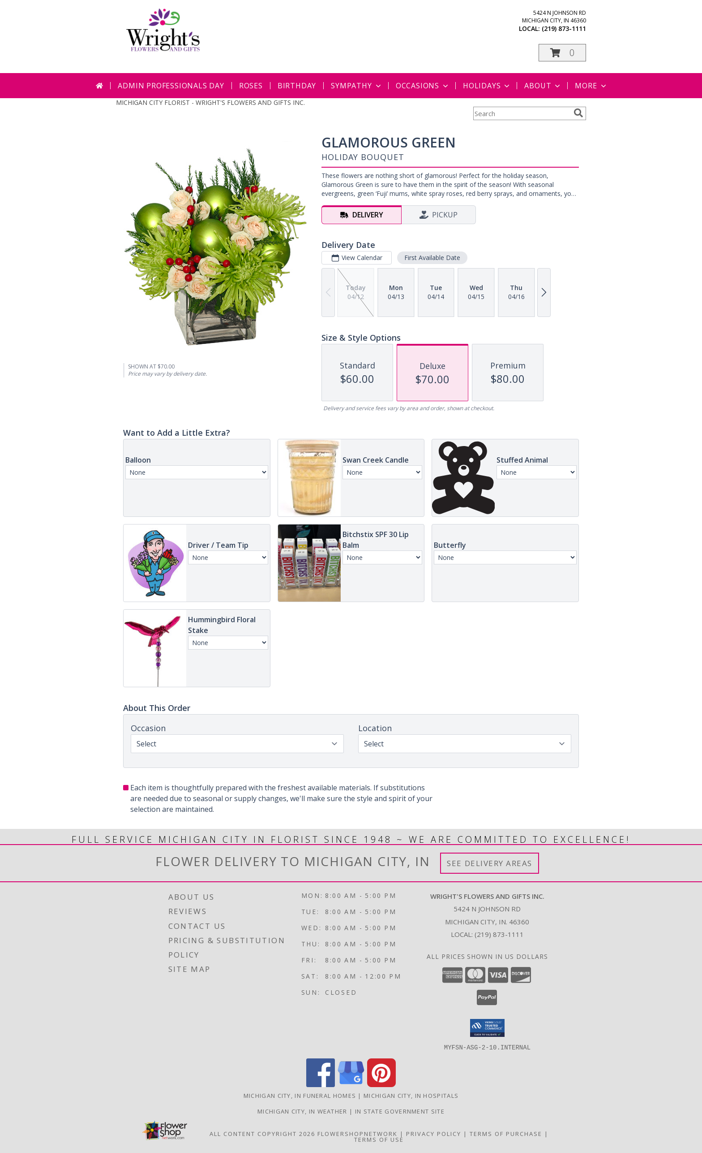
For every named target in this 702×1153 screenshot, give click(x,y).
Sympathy (356, 86)
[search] (578, 113)
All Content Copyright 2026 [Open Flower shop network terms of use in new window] (262, 1133)
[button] (562, 52)
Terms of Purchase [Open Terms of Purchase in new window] (506, 1133)
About (543, 86)
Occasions (423, 86)
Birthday (297, 86)
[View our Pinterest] (381, 1084)
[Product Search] (521, 113)
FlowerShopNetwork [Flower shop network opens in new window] (357, 1133)
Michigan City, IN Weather (302, 1111)
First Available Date (432, 257)
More (591, 86)
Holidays (487, 86)
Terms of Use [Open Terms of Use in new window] (379, 1139)
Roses (251, 86)
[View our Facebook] (320, 1084)
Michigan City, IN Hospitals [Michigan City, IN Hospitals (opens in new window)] (411, 1095)
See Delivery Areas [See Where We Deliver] (489, 863)
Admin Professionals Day (171, 86)
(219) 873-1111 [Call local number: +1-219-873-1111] (564, 28)
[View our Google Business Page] (351, 1084)
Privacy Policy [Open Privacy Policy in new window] (433, 1133)
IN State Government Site (400, 1111)
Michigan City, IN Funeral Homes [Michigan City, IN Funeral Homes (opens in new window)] (300, 1095)
